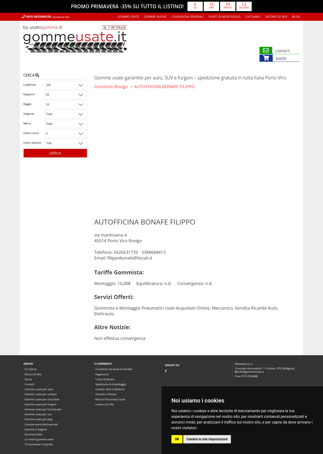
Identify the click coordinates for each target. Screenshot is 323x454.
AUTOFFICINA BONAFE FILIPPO (164, 86)
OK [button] (177, 439)
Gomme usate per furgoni (40, 404)
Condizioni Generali (187, 16)
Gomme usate (128, 16)
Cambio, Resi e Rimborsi (110, 389)
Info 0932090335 (45, 16)
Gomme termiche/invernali (41, 424)
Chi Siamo (252, 16)
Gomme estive (33, 434)
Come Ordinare (104, 379)
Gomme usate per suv (38, 414)
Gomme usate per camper (41, 394)
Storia (28, 379)
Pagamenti (102, 374)
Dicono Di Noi (276, 16)
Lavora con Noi (104, 404)
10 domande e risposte (39, 444)
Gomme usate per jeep (39, 419)
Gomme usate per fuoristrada (43, 409)
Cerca (31, 75)
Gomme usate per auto (39, 389)
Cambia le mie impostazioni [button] (207, 439)
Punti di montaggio (225, 16)
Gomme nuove (155, 16)
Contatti (29, 384)
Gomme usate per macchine (42, 399)
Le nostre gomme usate (39, 439)
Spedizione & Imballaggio (110, 384)
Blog (296, 16)
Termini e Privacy (105, 394)
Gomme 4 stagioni (36, 429)
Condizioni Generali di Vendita (113, 369)
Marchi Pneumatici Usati (110, 399)
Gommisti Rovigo (111, 86)
